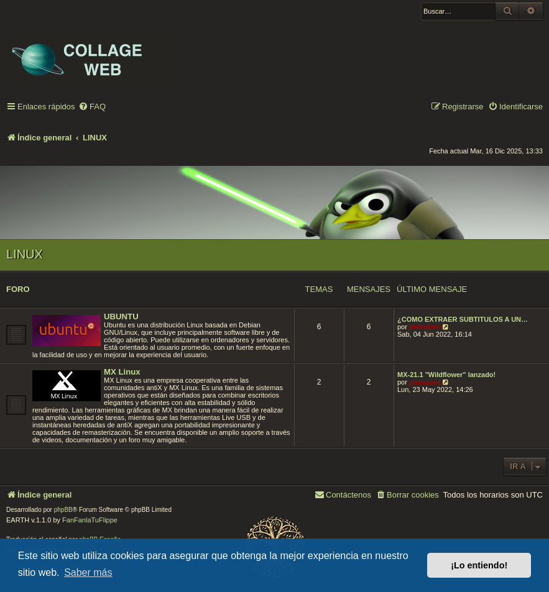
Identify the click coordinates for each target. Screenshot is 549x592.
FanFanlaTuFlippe (90, 520)
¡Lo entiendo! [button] (479, 565)
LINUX (24, 254)
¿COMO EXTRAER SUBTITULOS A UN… (462, 319)
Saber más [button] (88, 572)
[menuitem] (92, 107)
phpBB (63, 509)
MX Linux (122, 371)
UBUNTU (121, 316)
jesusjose (424, 326)
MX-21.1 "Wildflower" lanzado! (446, 374)
